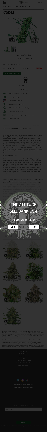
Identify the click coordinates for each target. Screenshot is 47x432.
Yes (13, 227)
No (34, 227)
